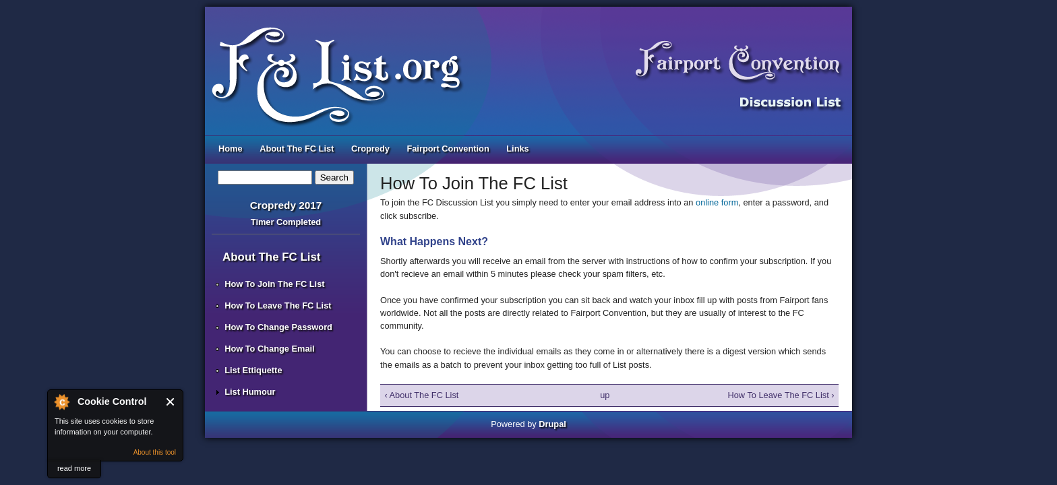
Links (517, 148)
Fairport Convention (447, 148)
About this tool (154, 452)
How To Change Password (278, 327)
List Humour (249, 392)
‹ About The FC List (421, 395)
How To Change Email (269, 349)
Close (171, 401)
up (604, 395)
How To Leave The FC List (277, 305)
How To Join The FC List (274, 284)
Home (230, 148)
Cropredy (370, 148)
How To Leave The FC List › (780, 395)
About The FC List (297, 148)
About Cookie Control (61, 401)
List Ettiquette (253, 370)
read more (74, 468)
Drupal (552, 424)
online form (717, 202)
